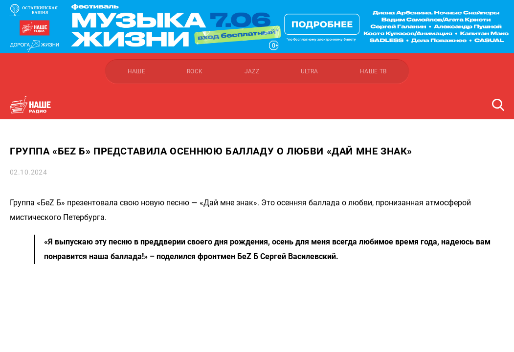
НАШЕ (136, 71)
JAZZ (252, 71)
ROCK (194, 71)
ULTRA (309, 71)
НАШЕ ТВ (373, 71)
